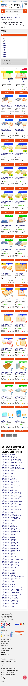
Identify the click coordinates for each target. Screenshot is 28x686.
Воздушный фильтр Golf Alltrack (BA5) (11, 486)
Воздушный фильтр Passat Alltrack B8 (11, 531)
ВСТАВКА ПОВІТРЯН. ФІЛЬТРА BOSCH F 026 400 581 (21, 106)
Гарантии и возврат (5, 656)
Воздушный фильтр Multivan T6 (9, 528)
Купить (7, 92)
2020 (4, 40)
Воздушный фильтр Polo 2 (8, 554)
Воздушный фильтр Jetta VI (8, 520)
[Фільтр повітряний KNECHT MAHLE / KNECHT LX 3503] (7, 292)
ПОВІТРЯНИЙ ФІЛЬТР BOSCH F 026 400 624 (20, 130)
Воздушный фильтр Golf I (8, 487)
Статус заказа (5, 650)
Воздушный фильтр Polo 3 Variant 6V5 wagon (12, 559)
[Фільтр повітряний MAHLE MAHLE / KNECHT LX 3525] (21, 292)
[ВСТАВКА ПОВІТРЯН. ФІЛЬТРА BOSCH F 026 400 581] (21, 99)
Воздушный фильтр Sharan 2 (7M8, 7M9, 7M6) (13, 576)
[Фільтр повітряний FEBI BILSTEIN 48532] (21, 342)
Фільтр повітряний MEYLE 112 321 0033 (7, 250)
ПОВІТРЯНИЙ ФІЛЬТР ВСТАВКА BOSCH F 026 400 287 (6, 106)
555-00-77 (14, 7)
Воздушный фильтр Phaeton (8, 551)
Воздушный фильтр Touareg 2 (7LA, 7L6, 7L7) (12, 589)
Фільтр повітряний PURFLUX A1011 (5, 420)
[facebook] (4, 624)
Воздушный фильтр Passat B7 (9, 539)
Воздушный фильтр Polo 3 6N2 (9, 556)
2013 (4, 45)
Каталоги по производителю (8, 672)
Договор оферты (5, 657)
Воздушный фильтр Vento (8, 606)
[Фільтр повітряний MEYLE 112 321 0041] (21, 243)
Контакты (19, 1)
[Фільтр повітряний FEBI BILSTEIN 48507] (7, 342)
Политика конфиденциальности (8, 661)
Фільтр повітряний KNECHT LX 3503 (5, 299)
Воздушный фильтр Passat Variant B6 (11, 547)
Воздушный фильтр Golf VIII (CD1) (10, 512)
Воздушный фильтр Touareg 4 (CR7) (10, 592)
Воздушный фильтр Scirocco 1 (9, 572)
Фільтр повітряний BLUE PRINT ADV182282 (20, 397)
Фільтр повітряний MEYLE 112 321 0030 (7, 226)
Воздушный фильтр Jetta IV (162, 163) (11, 518)
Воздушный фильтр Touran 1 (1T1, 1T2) (11, 594)
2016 (4, 51)
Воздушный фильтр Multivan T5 (9, 526)
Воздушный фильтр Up (7, 605)
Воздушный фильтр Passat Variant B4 (11, 544)
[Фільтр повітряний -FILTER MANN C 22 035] (21, 147)
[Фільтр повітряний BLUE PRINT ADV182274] (21, 366)
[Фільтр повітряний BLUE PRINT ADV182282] (21, 390)
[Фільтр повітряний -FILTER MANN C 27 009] (7, 171)
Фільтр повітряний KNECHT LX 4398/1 (5, 274)
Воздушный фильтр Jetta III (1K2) (10, 517)
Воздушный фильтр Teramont (9, 583)
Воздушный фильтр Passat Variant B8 (11, 550)
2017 (4, 53)
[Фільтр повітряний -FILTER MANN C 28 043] (21, 171)
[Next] (16, 435)
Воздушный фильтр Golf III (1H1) (9, 490)
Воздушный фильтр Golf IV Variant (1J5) (11, 498)
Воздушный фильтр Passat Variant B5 (11, 545)
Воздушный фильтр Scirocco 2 (9, 573)
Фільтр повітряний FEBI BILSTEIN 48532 (20, 349)
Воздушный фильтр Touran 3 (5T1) (10, 597)
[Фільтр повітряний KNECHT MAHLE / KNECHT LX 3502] (21, 267)
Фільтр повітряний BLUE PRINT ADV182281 (6, 397)
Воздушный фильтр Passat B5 (9, 536)
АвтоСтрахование (5, 678)
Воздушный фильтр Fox (7, 484)
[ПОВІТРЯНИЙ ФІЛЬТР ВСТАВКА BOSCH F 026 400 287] (7, 99)
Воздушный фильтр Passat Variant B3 (11, 542)
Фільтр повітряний (5, 81)
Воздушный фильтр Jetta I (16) (9, 514)
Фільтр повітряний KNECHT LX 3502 (19, 274)
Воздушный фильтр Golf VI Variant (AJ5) (11, 509)
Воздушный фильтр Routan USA (9, 569)
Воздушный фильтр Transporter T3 (10, 598)
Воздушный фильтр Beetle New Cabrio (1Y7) (12, 462)
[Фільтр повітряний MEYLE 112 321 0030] (7, 219)
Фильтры (24, 68)
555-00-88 (14, 4)
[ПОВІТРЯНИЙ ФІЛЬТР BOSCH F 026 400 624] (21, 123)
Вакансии (3, 679)
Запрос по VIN (19, 634)
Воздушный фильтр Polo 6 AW (9, 567)
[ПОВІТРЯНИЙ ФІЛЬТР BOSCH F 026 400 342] (7, 123)
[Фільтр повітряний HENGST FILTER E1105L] (21, 75)
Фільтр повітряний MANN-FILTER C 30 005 (21, 202)
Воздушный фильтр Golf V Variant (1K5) (11, 504)
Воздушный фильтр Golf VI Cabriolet (10, 507)
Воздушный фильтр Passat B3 (9, 533)
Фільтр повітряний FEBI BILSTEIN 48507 (6, 349)
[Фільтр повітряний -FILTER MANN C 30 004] (7, 195)
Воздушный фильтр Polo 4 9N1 (9, 561)
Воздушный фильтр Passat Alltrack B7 (11, 529)
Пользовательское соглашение (8, 659)
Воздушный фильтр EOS (7, 482)
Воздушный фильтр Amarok (8, 454)
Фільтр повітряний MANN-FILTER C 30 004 (7, 202)
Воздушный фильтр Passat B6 (9, 537)
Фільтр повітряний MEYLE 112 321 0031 (21, 226)
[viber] (4, 627)
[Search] (25, 11)
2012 (4, 43)
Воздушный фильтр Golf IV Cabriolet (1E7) (12, 497)
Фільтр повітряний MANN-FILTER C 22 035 (21, 154)
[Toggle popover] (25, 677)
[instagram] (7, 624)
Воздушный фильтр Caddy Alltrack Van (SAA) (12, 467)
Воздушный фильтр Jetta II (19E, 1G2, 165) (12, 515)
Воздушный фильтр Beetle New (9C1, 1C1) (12, 461)
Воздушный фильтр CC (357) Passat (10, 475)
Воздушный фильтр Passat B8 (9, 540)
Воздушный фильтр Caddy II (8, 470)
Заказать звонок (19, 632)
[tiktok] (9, 624)
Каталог (3, 663)
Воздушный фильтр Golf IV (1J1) (9, 495)
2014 (4, 47)
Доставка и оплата (11, 1)
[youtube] (2, 624)
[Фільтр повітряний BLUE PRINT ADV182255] (7, 366)
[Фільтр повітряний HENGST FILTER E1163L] (7, 75)
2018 (4, 54)
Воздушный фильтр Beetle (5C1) (9, 457)
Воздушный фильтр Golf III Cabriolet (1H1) (12, 492)
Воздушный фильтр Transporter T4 (10, 600)
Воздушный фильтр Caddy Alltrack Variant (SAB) (13, 468)
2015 (4, 49)
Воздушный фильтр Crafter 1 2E (9, 479)
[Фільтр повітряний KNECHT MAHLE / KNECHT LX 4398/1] (7, 267)
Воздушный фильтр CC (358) (9, 476)
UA (2, 1)
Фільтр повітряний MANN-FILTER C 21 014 (7, 154)
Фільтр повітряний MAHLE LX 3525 (21, 299)
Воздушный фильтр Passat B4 (9, 534)
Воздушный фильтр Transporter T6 (10, 603)
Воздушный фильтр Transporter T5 (10, 601)
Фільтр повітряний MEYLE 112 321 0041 (21, 250)
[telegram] (2, 627)
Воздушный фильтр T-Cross (8, 580)
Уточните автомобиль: (4, 31)
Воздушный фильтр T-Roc (8, 581)
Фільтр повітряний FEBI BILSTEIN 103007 (6, 325)
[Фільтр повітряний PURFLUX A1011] (7, 414)
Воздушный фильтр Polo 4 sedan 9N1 (11, 562)
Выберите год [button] (6, 35)
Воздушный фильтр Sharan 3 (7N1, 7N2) (11, 578)
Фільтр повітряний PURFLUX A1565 (19, 420)
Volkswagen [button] (6, 60)
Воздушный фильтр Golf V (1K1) (9, 503)
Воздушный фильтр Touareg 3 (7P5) (10, 591)
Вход (25, 1)
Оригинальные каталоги (7, 676)
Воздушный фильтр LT (7, 523)
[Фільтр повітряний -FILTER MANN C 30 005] (21, 195)
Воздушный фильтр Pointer (8, 553)
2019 (4, 56)
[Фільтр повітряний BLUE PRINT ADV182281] (7, 390)
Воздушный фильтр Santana (8, 570)
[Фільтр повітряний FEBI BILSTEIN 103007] (7, 318)
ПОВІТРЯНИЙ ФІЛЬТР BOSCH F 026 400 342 (6, 130)
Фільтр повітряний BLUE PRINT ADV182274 (20, 373)
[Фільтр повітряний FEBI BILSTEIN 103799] (21, 318)
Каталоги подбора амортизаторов (9, 670)
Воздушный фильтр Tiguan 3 (9, 586)
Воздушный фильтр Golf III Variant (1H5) (11, 493)
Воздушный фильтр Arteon (8, 456)
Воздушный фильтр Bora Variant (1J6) (11, 465)
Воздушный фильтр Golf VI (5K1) (9, 506)
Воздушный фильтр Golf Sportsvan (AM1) (12, 501)
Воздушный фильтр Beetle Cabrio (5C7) (11, 459)
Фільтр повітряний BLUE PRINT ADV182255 (6, 373)
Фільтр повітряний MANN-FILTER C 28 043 (21, 178)
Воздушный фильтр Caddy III (8, 471)
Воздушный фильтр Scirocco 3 (9, 575)
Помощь (3, 681)
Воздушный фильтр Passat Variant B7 (11, 548)
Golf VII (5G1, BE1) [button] (8, 63)
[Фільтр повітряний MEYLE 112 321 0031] (21, 219)
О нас (2, 665)
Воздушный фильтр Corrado (8, 478)
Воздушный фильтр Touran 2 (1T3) (10, 595)
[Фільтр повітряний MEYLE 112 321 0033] (7, 243)
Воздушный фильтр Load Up (8, 522)
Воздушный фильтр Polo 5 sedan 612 (10, 565)
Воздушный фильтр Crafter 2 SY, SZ (10, 481)
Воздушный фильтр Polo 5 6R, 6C (10, 564)
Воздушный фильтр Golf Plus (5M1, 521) (11, 500)
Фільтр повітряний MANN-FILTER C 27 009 (7, 178)
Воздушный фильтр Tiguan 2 (9, 584)
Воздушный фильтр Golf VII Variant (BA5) (11, 511)
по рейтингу (4, 68)
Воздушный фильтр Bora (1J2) (9, 464)
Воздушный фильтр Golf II (8, 489)
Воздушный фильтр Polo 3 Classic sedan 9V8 (12, 558)
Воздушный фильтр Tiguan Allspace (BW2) (12, 587)
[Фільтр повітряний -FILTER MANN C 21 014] (7, 147)
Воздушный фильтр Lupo (8, 525)
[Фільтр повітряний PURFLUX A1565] (21, 414)
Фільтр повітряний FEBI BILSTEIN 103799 (20, 325)
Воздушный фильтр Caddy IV (9, 473)
